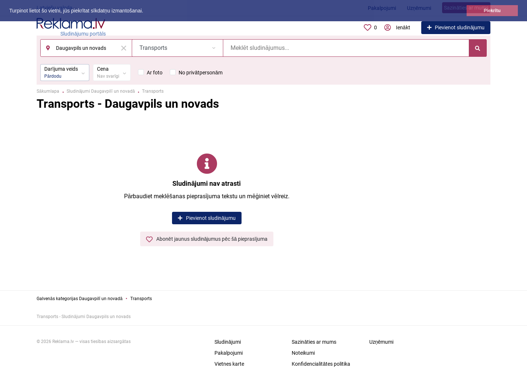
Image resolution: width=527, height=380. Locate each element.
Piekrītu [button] (492, 10)
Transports (141, 298)
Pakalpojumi (228, 353)
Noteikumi (303, 353)
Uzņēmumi (381, 342)
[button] (146, 11)
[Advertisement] (439, 196)
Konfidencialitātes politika (321, 364)
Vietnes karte (229, 364)
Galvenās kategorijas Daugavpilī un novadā (80, 298)
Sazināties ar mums (314, 342)
